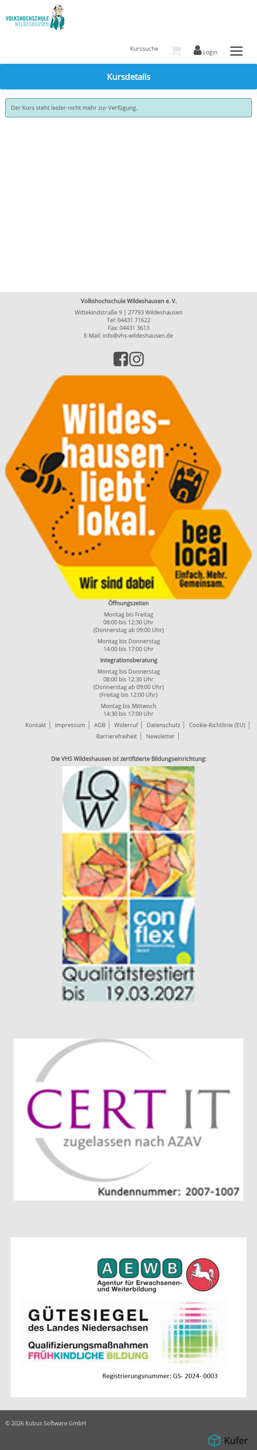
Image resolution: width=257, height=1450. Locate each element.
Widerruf (126, 725)
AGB (99, 725)
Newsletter (160, 736)
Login (206, 52)
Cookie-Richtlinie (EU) (217, 725)
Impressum (70, 725)
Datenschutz (163, 725)
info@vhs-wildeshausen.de (138, 335)
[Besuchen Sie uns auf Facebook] (121, 363)
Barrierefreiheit (116, 736)
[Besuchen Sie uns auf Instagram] (136, 363)
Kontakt (35, 725)
